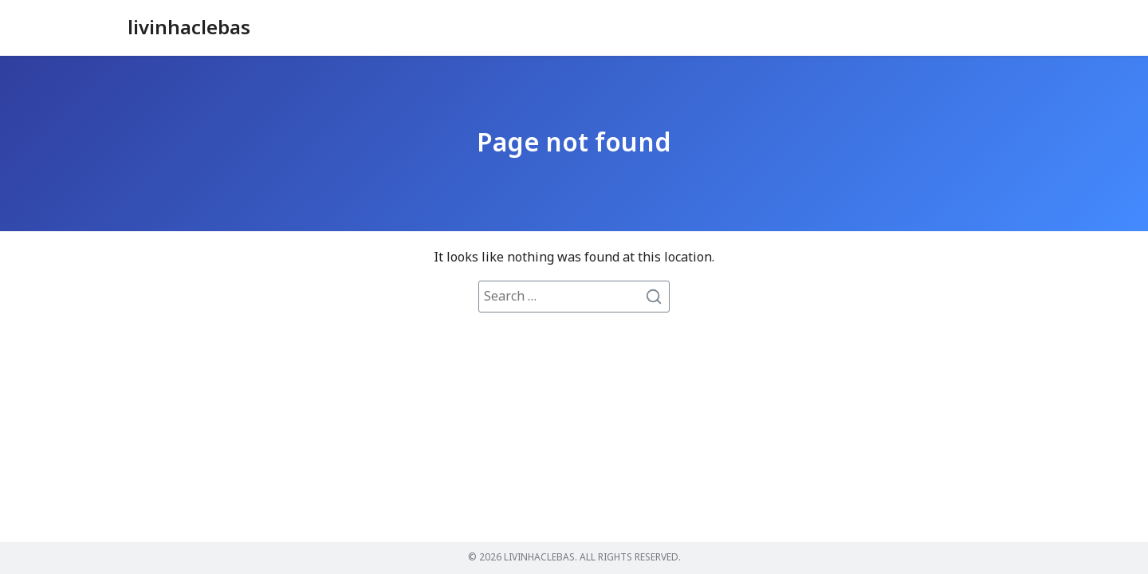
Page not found (574, 143)
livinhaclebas (189, 28)
